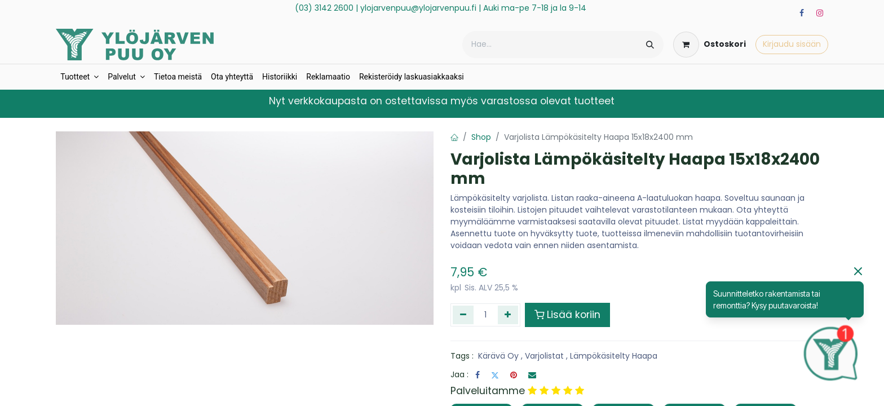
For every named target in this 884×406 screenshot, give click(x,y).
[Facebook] (802, 13)
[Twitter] (495, 375)
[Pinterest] (513, 375)
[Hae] (650, 44)
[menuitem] (79, 77)
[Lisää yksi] (508, 315)
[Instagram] (820, 13)
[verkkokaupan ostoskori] (709, 44)
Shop (481, 137)
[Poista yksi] (463, 315)
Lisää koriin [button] (567, 314)
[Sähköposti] (532, 375)
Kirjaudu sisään (792, 44)
